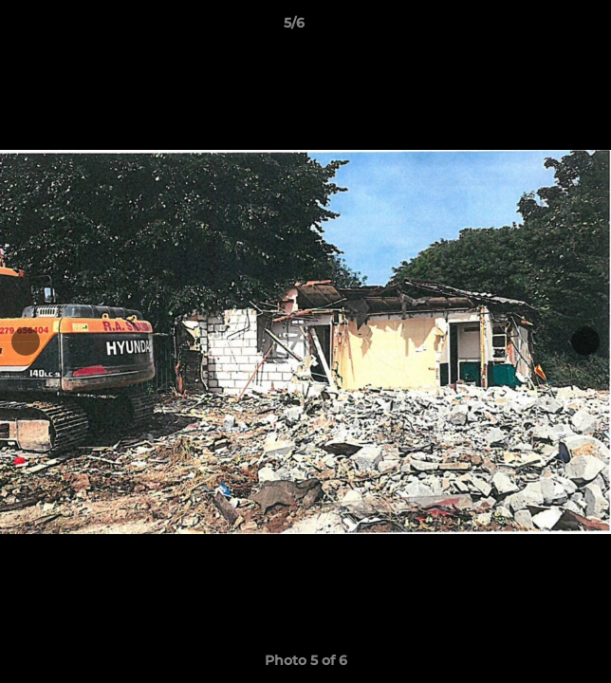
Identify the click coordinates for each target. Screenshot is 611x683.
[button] (542, 27)
